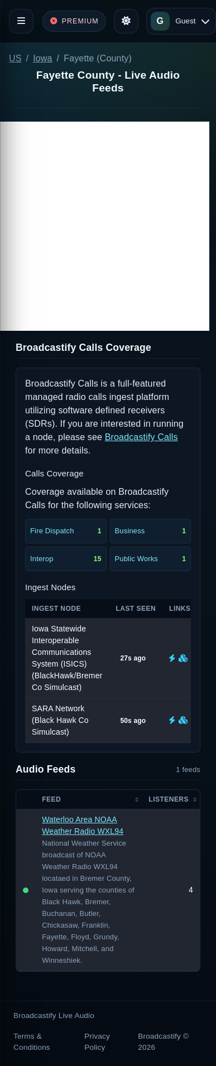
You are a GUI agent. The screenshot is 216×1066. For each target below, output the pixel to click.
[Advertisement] (104, 226)
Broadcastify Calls (141, 437)
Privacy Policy (97, 1041)
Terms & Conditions (31, 1041)
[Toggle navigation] (21, 21)
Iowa (42, 58)
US (15, 58)
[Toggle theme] (126, 21)
